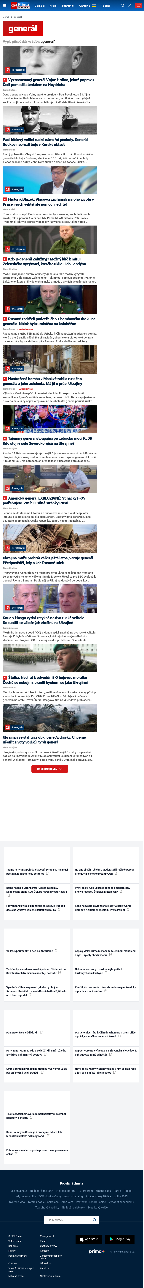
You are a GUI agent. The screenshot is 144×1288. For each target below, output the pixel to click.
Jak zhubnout (19, 1191)
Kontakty (44, 1250)
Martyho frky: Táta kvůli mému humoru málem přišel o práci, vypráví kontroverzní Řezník (105, 1034)
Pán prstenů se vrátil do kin (24, 1032)
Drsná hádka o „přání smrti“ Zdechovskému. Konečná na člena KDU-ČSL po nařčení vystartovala (36, 891)
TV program (85, 1191)
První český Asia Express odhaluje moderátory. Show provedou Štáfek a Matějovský (102, 889)
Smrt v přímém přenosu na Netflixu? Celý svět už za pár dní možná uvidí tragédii (36, 1070)
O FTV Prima (15, 1236)
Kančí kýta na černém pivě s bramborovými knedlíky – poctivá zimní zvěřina (105, 989)
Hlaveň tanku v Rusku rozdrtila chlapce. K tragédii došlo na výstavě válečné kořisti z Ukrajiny (35, 907)
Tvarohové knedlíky (47, 1207)
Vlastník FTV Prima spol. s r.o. (21, 1270)
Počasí (105, 6)
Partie (117, 1191)
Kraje (53, 6)
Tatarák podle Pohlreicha (43, 1202)
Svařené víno (17, 1202)
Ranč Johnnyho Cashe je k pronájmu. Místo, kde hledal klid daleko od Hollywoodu (34, 1134)
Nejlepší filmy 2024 (42, 1191)
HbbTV (12, 1250)
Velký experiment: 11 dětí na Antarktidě (31, 950)
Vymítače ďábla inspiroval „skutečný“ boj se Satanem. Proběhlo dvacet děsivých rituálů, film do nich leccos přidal (36, 991)
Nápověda (45, 1263)
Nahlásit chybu (16, 1276)
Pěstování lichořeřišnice (91, 1202)
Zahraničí (67, 6)
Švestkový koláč (97, 1207)
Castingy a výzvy (48, 1246)
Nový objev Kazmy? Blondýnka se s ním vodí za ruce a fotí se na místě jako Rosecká (105, 1070)
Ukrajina (84, 6)
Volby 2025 (120, 1196)
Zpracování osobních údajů (51, 1257)
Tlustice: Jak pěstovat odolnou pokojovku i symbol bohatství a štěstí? (36, 1115)
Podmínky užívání (17, 1255)
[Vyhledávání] (122, 5)
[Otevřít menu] (5, 5)
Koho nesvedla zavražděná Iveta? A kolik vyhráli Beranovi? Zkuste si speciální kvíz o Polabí (103, 907)
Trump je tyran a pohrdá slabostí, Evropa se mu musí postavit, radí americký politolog (37, 871)
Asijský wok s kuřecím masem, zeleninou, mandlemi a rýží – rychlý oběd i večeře (105, 953)
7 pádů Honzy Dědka (98, 1196)
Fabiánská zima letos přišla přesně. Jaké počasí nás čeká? (37, 1152)
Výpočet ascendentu (121, 1202)
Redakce (44, 1268)
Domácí (39, 6)
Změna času (103, 1191)
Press (43, 1241)
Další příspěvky (52, 768)
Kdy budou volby (26, 1196)
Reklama (13, 1246)
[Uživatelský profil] (130, 5)
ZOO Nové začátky (50, 1196)
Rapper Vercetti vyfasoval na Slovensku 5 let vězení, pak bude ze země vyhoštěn (106, 1052)
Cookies (12, 1263)
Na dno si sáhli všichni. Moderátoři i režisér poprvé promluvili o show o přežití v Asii (105, 871)
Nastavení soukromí (50, 1276)
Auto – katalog (73, 1196)
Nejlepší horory (65, 1191)
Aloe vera (67, 1202)
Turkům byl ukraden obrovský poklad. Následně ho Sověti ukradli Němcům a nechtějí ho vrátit (36, 971)
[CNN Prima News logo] (20, 5)
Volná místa (14, 1241)
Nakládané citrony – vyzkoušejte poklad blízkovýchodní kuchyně (98, 971)
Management (47, 1236)
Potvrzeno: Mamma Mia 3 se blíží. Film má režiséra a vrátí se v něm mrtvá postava (36, 1052)
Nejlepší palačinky (73, 1207)
